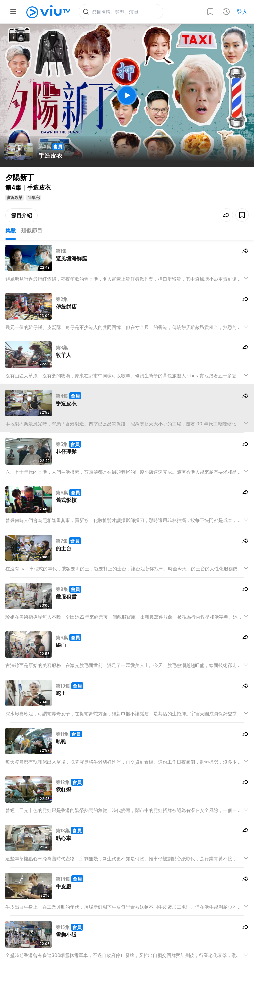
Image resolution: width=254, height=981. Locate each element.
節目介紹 (21, 215)
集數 (10, 230)
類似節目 (31, 230)
